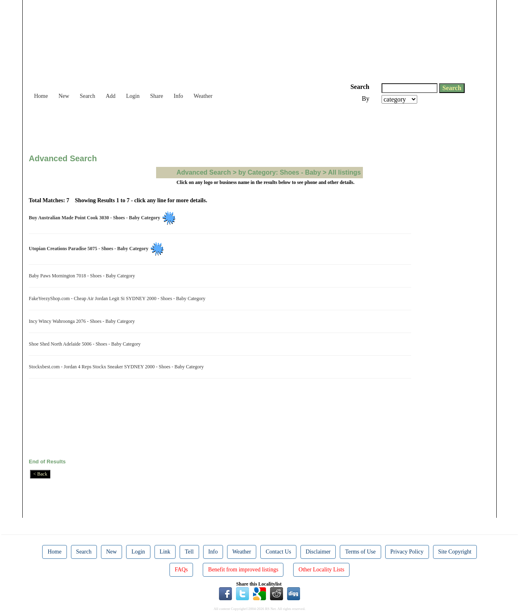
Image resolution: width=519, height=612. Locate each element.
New (63, 96)
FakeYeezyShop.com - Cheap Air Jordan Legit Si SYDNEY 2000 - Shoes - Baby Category (118, 298)
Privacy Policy (407, 552)
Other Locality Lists (321, 570)
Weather (203, 96)
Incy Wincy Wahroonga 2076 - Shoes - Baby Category (83, 321)
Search (87, 96)
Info (178, 96)
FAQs (181, 570)
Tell (189, 552)
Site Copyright (455, 552)
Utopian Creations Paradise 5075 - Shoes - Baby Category (90, 248)
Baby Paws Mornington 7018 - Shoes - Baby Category (83, 276)
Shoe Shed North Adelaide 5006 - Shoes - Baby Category (86, 344)
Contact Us (278, 552)
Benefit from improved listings (243, 570)
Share (156, 96)
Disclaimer (318, 552)
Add (111, 96)
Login (132, 96)
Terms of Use (360, 552)
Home (41, 96)
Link (165, 552)
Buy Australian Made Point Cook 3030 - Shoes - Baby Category (96, 218)
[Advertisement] (176, 126)
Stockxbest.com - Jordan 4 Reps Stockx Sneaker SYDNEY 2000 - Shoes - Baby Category (117, 367)
